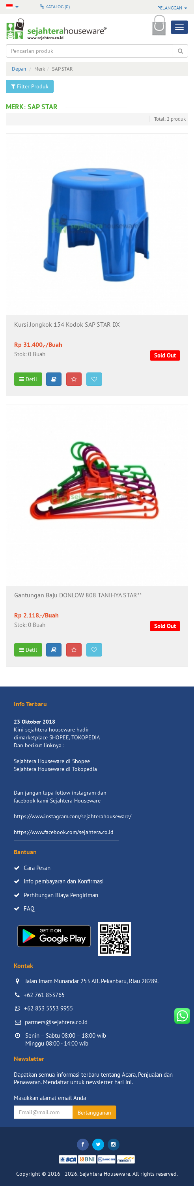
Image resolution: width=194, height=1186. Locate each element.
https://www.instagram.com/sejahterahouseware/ (72, 816)
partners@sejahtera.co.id (56, 1022)
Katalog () (55, 6)
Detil (28, 379)
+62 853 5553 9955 (48, 1008)
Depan (19, 68)
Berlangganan (94, 1112)
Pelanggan (172, 8)
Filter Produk (29, 86)
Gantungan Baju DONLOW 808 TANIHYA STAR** (78, 595)
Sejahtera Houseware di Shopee (52, 761)
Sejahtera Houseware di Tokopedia (55, 769)
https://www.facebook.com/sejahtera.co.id (64, 832)
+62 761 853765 (44, 995)
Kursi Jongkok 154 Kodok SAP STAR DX (67, 324)
